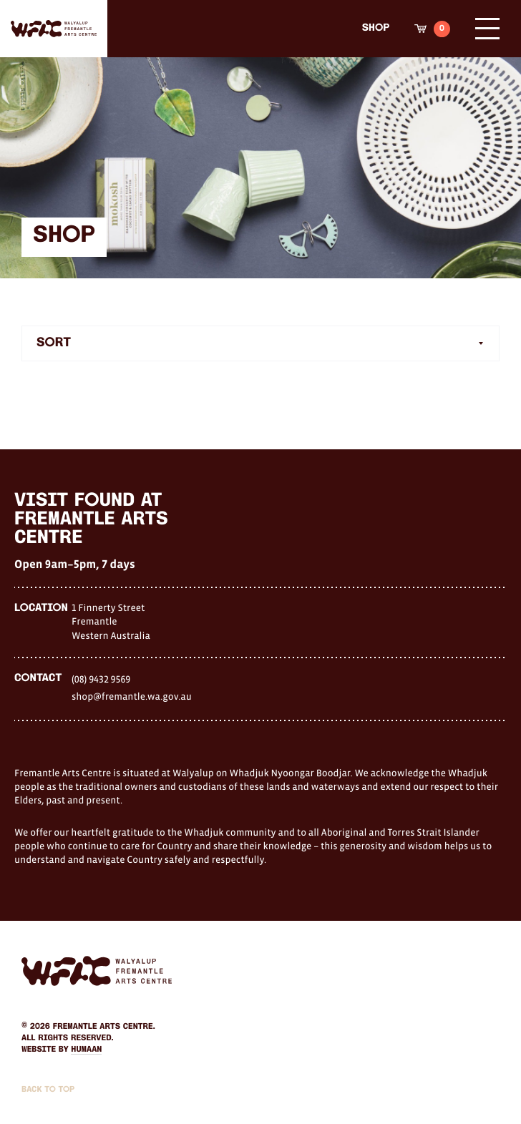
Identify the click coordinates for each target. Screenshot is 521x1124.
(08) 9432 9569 (101, 679)
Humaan (86, 1049)
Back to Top (47, 1089)
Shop (375, 28)
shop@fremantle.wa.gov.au (132, 696)
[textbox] (260, 343)
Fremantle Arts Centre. (104, 1026)
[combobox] (260, 343)
